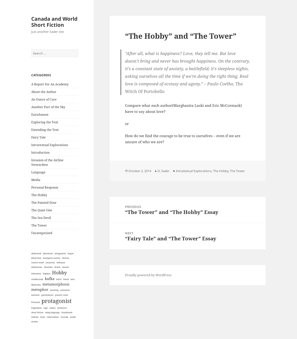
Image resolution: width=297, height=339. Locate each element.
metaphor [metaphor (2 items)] (39, 289)
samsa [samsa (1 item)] (52, 308)
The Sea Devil (41, 218)
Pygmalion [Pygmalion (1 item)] (36, 308)
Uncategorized (41, 233)
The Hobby (39, 195)
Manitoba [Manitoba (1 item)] (36, 284)
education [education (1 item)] (36, 273)
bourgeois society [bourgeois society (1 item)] (51, 258)
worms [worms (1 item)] (34, 321)
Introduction (40, 152)
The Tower (39, 225)
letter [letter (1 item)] (59, 279)
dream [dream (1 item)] (65, 267)
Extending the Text (45, 130)
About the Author (43, 92)
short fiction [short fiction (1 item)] (37, 312)
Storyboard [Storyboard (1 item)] (66, 312)
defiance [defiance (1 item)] (61, 262)
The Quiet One (41, 210)
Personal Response (44, 187)
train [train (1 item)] (42, 317)
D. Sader (164, 171)
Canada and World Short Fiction (54, 21)
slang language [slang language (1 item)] (52, 312)
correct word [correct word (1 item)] (37, 262)
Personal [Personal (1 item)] (35, 302)
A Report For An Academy (50, 84)
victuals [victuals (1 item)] (64, 317)
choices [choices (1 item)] (65, 258)
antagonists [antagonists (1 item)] (60, 253)
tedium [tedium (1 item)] (34, 317)
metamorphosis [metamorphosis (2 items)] (56, 284)
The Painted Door (44, 203)
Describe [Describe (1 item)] (48, 267)
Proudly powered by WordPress (148, 275)
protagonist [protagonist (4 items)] (56, 301)
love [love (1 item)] (73, 279)
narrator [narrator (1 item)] (35, 295)
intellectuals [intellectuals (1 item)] (37, 279)
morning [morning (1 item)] (54, 290)
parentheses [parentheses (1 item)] (47, 295)
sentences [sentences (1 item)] (62, 308)
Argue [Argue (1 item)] (71, 253)
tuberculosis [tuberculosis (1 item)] (53, 317)
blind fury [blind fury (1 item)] (36, 258)
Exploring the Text (44, 122)
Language (38, 172)
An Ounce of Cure (44, 99)
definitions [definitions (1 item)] (36, 267)
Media (35, 180)
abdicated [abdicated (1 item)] (36, 253)
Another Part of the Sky (48, 107)
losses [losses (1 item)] (66, 279)
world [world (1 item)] (73, 317)
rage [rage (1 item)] (45, 308)
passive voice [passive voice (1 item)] (61, 295)
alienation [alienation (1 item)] (48, 253)
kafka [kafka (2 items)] (50, 278)
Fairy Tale (38, 137)
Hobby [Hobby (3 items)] (59, 272)
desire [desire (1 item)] (57, 267)
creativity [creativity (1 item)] (50, 262)
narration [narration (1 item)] (65, 290)
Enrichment (39, 114)
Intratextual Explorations (49, 145)
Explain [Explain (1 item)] (46, 273)
